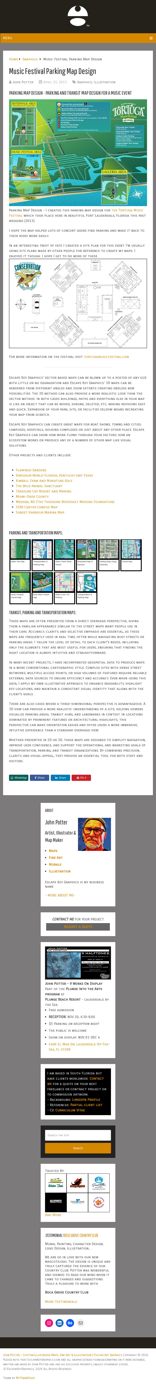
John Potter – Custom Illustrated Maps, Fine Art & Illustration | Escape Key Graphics (62, 1355)
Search (78, 1148)
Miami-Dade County (32, 496)
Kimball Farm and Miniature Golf (44, 481)
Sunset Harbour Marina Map (40, 512)
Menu (7, 38)
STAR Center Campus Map (37, 507)
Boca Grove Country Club (80, 1235)
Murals (55, 864)
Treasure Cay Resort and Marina (43, 491)
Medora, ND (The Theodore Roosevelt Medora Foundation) (65, 502)
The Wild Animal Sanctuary (39, 486)
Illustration (105, 82)
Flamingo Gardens (31, 470)
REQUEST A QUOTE (78, 927)
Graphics (84, 82)
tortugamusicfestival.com (106, 357)
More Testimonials (61, 1301)
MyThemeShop (25, 1378)
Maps (53, 851)
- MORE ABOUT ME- (60, 895)
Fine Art (56, 858)
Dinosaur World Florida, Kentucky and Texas (54, 475)
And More (53, 1215)
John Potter (23, 82)
